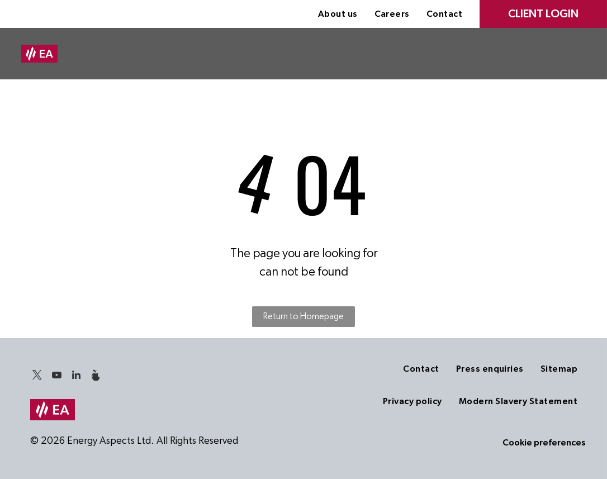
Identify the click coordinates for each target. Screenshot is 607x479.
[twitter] (37, 377)
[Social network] (96, 377)
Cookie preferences (544, 442)
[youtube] (57, 377)
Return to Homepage (303, 316)
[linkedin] (76, 377)
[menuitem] (338, 14)
